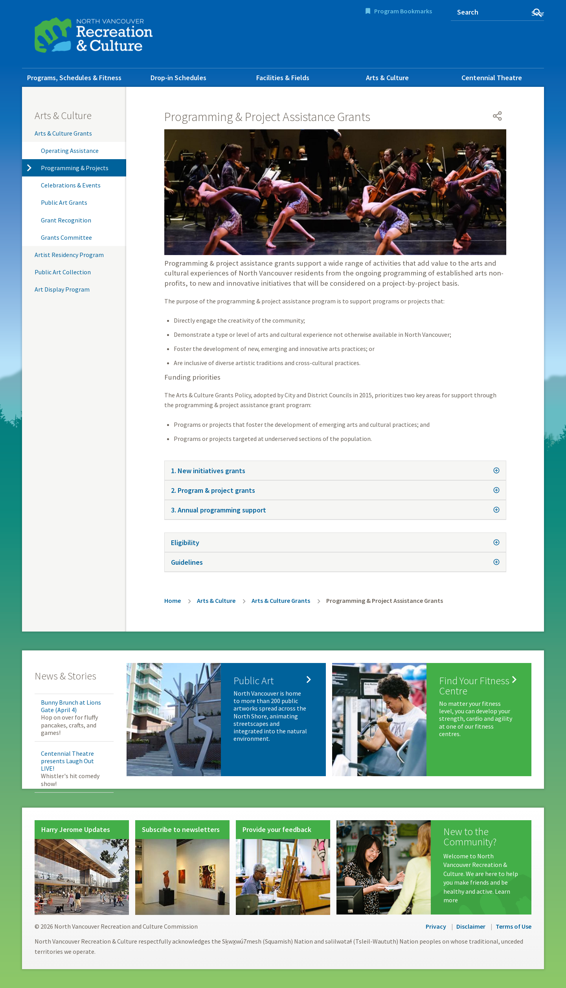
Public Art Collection (63, 272)
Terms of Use (513, 926)
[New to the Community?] (433, 867)
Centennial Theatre (491, 77)
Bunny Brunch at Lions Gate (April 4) (71, 706)
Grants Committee (66, 237)
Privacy (436, 926)
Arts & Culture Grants (63, 133)
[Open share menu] (497, 116)
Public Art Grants (64, 202)
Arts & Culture (387, 77)
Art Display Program (62, 289)
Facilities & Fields (282, 77)
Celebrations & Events (71, 185)
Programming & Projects (74, 168)
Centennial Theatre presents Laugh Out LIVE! (67, 760)
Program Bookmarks (403, 11)
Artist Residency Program (69, 255)
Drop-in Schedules (178, 77)
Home (172, 600)
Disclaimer (470, 926)
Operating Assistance (70, 150)
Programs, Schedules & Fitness (74, 77)
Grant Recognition (66, 220)
